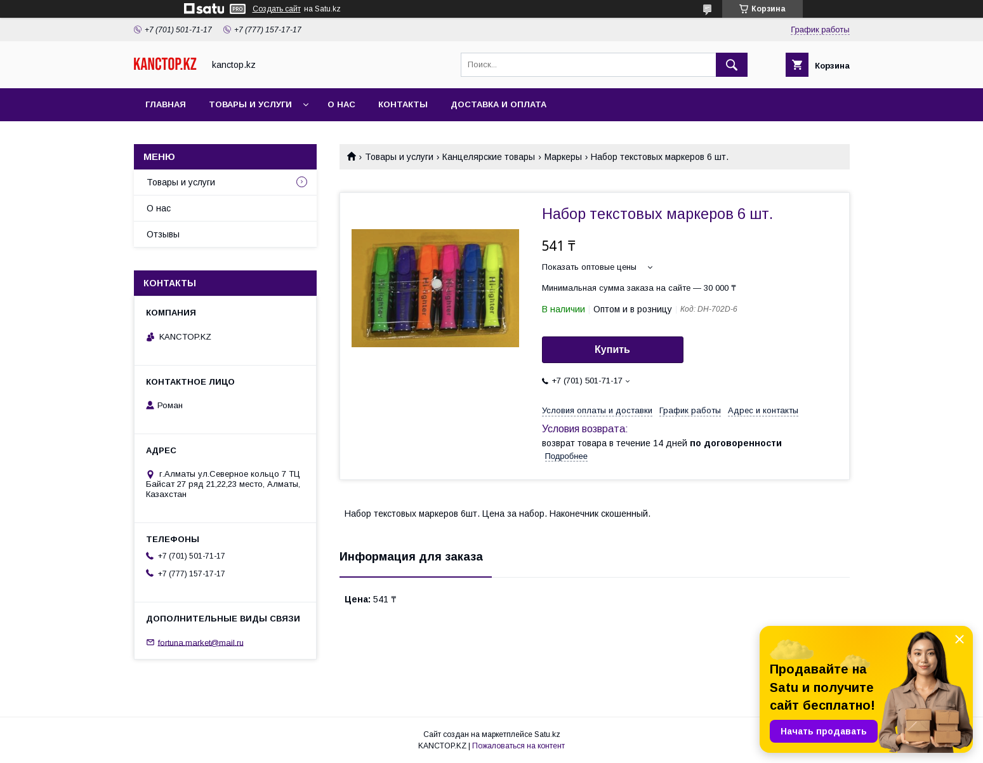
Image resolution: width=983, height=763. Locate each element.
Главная (165, 104)
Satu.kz (547, 734)
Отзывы (163, 234)
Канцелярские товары (488, 157)
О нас (341, 104)
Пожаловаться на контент (518, 745)
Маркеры (563, 157)
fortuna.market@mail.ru (201, 642)
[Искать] (732, 65)
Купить (612, 349)
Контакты (403, 104)
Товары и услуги (250, 104)
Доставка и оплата (498, 104)
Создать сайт (277, 8)
